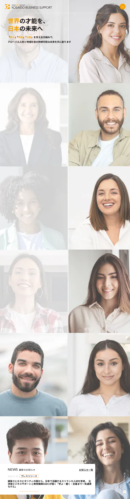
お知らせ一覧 (86, 469)
